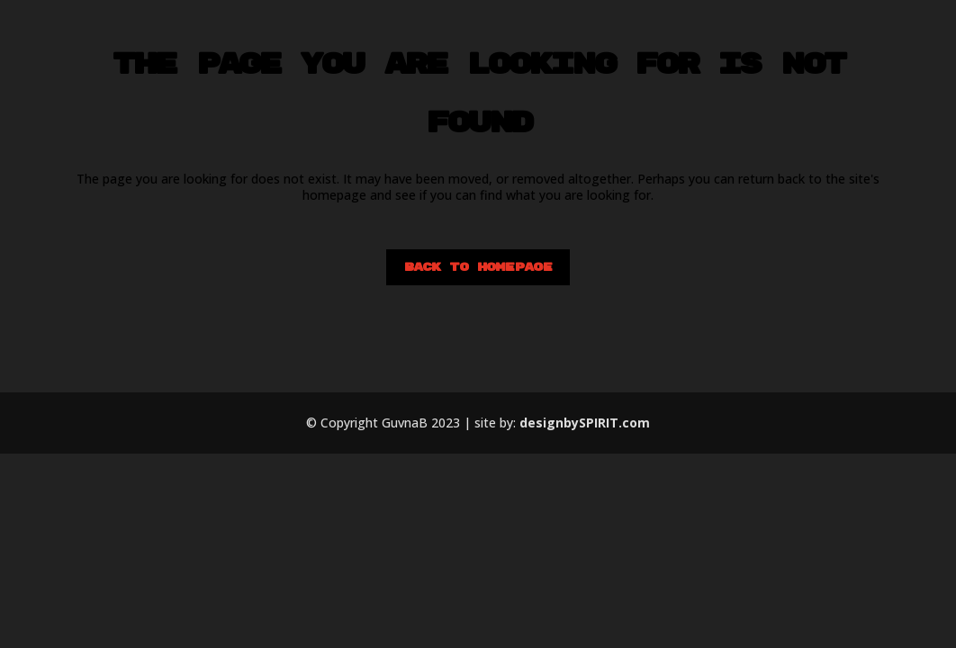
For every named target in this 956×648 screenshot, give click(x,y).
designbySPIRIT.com (584, 422)
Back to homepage (478, 267)
